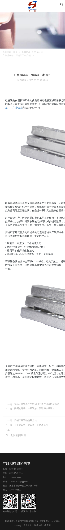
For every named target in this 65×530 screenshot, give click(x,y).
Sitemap (17, 525)
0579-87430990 (16, 469)
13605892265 (15, 490)
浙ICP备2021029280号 (50, 521)
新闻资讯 (26, 52)
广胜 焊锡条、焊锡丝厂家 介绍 (17, 55)
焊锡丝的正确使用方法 (25, 420)
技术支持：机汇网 (42, 525)
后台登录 (27, 525)
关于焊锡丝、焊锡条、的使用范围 (31, 425)
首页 (15, 52)
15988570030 (15, 477)
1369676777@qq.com (18, 481)
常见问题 (38, 52)
